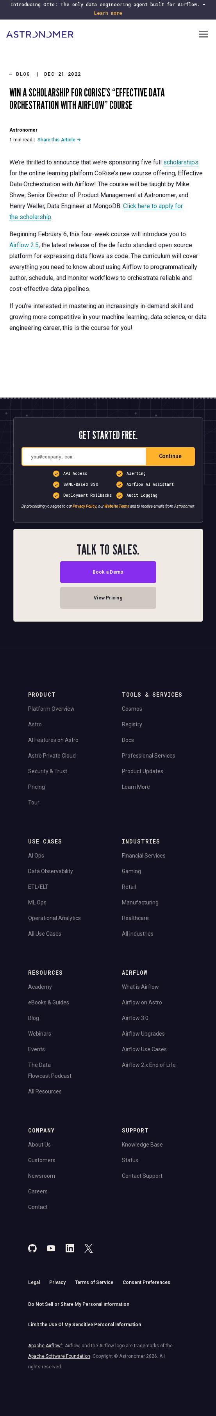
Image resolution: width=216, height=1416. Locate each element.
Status (130, 1160)
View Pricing (108, 598)
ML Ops (37, 902)
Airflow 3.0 (135, 1018)
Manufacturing (140, 902)
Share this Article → (59, 140)
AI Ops (36, 855)
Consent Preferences (146, 1282)
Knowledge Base (142, 1144)
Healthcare (135, 918)
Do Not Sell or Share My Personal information (78, 1304)
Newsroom (41, 1176)
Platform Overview (51, 709)
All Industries (138, 934)
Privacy (57, 1282)
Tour (33, 802)
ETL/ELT (38, 887)
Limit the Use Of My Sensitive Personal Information (84, 1324)
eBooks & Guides (48, 1002)
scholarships (180, 162)
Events (36, 1049)
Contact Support (142, 1176)
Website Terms (116, 506)
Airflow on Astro (142, 1002)
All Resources (45, 1091)
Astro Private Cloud (52, 756)
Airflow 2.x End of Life (149, 1065)
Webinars (39, 1034)
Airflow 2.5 (24, 245)
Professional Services (148, 756)
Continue (170, 456)
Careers (38, 1191)
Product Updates (142, 771)
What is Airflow (140, 987)
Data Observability (50, 871)
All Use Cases (44, 934)
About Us (39, 1144)
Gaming (131, 871)
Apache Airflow (45, 1345)
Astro (35, 724)
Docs (128, 740)
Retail (129, 887)
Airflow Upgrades (143, 1034)
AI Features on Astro (53, 740)
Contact (38, 1207)
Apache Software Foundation (59, 1356)
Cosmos (132, 709)
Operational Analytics (54, 918)
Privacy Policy (84, 506)
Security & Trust (47, 771)
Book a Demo (108, 572)
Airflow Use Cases (144, 1049)
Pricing (36, 787)
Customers (41, 1160)
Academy (40, 987)
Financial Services (144, 855)
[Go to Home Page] (101, 34)
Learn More (136, 787)
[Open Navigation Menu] (203, 35)
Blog (19, 74)
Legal (34, 1282)
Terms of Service (94, 1282)
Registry (132, 724)
